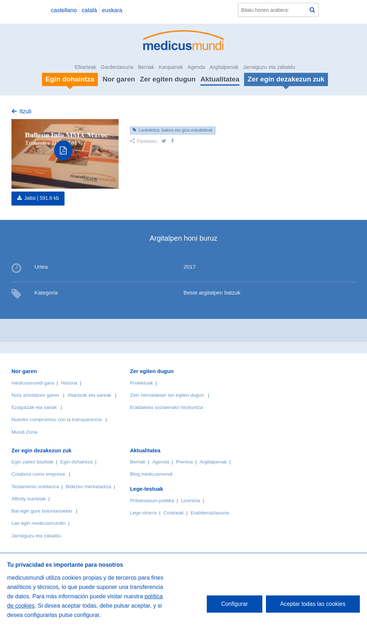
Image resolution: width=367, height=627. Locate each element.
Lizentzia (190, 500)
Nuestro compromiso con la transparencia (56, 419)
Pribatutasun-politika (152, 500)
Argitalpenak (224, 67)
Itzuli (25, 111)
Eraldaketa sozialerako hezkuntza (166, 407)
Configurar (234, 604)
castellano (64, 10)
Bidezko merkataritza (88, 486)
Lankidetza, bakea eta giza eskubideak (175, 130)
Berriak (146, 67)
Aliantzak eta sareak (89, 395)
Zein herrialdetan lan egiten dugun (167, 395)
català (89, 10)
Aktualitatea (219, 79)
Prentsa (184, 462)
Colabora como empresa (38, 474)
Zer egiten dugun (168, 79)
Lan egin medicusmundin (38, 523)
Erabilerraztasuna (210, 512)
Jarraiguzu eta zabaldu (269, 67)
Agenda (196, 67)
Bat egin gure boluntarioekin (41, 511)
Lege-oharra (143, 512)
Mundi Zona (24, 432)
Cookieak (173, 512)
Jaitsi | (41, 198)
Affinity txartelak (28, 498)
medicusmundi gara (32, 383)
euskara (112, 10)
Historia (69, 383)
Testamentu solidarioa (35, 486)
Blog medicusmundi (151, 474)
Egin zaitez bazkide (32, 462)
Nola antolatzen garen (35, 395)
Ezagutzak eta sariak (34, 407)
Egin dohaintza (76, 462)
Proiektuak (141, 383)
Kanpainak (171, 67)
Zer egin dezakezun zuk (41, 450)
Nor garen (119, 79)
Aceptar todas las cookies (312, 604)
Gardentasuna (117, 67)
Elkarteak (85, 67)
